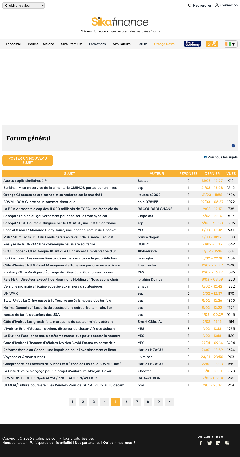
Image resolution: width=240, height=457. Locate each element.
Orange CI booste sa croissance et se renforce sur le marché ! (52, 195)
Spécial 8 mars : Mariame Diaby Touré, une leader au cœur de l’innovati (60, 230)
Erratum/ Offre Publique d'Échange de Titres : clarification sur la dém (58, 272)
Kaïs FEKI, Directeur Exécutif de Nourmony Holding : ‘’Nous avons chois (61, 279)
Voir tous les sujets (223, 157)
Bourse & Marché (41, 44)
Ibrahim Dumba (150, 279)
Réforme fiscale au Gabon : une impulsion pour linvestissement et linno (59, 350)
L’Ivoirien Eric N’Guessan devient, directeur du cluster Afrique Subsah (59, 329)
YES (141, 230)
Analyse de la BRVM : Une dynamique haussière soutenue (49, 244)
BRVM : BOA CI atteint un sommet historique (39, 202)
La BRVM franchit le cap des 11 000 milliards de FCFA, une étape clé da (60, 209)
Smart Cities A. (150, 322)
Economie (13, 44)
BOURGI (144, 244)
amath (143, 286)
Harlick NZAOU (150, 350)
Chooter (144, 371)
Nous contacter (14, 443)
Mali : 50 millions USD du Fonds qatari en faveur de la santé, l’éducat (58, 237)
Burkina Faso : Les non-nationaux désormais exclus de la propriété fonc (60, 258)
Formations (97, 44)
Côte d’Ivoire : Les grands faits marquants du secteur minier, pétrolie (58, 322)
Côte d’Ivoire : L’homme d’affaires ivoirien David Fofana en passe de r (59, 343)
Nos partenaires (87, 443)
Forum (142, 44)
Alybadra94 (147, 251)
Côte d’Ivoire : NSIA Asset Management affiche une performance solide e (61, 265)
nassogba (145, 258)
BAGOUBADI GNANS (155, 209)
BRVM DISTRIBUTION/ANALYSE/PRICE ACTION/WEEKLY (50, 378)
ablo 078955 (148, 202)
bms (141, 385)
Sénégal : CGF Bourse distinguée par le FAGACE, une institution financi (60, 223)
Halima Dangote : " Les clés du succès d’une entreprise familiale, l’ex (57, 307)
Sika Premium (71, 44)
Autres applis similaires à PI (25, 181)
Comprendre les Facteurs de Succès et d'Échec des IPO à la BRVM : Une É (62, 364)
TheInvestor (147, 265)
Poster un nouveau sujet (27, 160)
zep (140, 188)
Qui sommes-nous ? (119, 443)
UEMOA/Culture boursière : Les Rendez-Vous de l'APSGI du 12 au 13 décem (63, 385)
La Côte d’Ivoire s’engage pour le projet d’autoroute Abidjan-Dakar (57, 371)
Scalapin (144, 181)
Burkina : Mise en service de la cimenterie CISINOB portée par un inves (60, 188)
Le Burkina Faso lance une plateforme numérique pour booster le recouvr (61, 336)
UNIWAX (10, 293)
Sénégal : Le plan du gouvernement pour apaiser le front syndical (55, 216)
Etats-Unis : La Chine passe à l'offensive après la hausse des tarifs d (57, 300)
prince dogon (148, 237)
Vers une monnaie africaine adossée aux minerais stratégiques (53, 286)
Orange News (164, 44)
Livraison (145, 357)
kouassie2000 (149, 195)
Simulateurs (122, 44)
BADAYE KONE (150, 378)
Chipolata (145, 216)
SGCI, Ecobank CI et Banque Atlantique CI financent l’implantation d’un (59, 251)
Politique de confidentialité (51, 443)
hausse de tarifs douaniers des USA (31, 314)
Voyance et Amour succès (24, 357)
